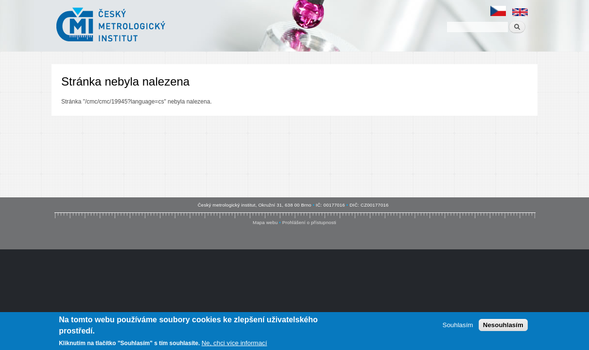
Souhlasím (458, 325)
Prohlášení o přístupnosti (309, 222)
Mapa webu (265, 222)
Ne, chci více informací (234, 343)
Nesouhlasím (503, 325)
